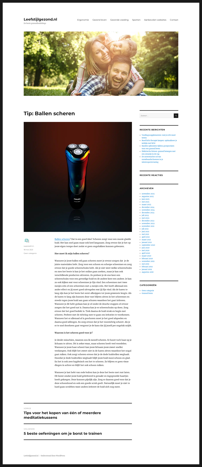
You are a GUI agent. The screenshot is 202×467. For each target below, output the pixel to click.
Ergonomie (83, 20)
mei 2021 (145, 234)
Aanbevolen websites (155, 20)
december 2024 (148, 207)
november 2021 (148, 226)
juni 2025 (145, 199)
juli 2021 (145, 229)
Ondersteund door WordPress (53, 456)
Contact (174, 20)
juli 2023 (145, 215)
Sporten (136, 20)
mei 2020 (145, 250)
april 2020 (146, 253)
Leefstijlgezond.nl (40, 19)
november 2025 (148, 194)
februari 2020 (147, 258)
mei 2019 (145, 264)
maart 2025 (146, 204)
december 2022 (148, 221)
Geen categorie (30, 253)
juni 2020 (145, 248)
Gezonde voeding (119, 20)
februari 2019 (147, 267)
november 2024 (148, 210)
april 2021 (146, 237)
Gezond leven (99, 20)
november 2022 (148, 223)
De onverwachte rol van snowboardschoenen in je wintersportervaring (152, 159)
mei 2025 (145, 202)
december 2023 (148, 213)
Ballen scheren (62, 239)
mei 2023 (145, 218)
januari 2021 (147, 242)
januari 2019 (147, 269)
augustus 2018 (147, 272)
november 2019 (148, 261)
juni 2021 (145, 231)
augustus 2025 (148, 196)
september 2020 (148, 245)
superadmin (29, 246)
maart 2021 (146, 240)
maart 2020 (146, 256)
